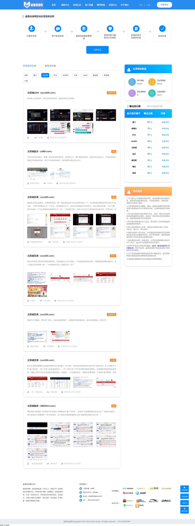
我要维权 (165, 5)
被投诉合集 (50, 66)
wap (1, 525)
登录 (141, 5)
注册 (148, 5)
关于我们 (125, 5)
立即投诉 (97, 50)
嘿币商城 (101, 5)
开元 (55, 75)
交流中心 (113, 5)
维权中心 (65, 5)
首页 (54, 5)
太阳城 (45, 75)
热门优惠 (89, 5)
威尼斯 (95, 75)
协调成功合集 (29, 66)
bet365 (65, 75)
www (7, 525)
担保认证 (77, 5)
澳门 (35, 75)
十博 (26, 81)
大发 (75, 75)
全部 (26, 75)
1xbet (85, 75)
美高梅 (106, 75)
